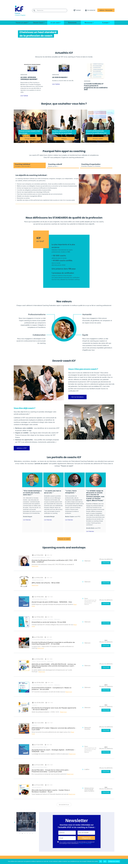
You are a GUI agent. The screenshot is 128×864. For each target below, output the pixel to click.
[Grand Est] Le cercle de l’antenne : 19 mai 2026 (49, 622)
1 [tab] (20, 833)
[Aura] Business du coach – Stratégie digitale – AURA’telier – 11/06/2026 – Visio (53, 750)
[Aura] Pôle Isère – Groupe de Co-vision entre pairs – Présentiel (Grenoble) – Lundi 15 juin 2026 (50, 770)
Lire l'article (24, 96)
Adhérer (64, 139)
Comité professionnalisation (38, 557)
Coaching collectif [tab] (63, 165)
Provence (34, 725)
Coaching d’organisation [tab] (96, 165)
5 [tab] (30, 833)
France (48, 557)
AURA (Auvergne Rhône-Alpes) (39, 599)
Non (105, 861)
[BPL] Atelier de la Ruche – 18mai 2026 (46, 583)
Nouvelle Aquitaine (41, 661)
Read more (35, 566)
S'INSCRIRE (105, 562)
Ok (100, 861)
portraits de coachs (64, 457)
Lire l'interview (27, 520)
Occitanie (34, 705)
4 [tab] (27, 833)
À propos (105, 22)
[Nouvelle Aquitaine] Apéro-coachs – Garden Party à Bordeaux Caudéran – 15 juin (51, 791)
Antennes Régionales (37, 619)
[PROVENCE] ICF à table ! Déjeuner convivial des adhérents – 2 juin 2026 (54, 729)
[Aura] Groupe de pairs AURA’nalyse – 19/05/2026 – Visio (52, 602)
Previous (14, 822)
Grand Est (50, 619)
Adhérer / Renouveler (105, 10)
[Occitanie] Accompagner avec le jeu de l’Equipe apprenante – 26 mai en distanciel (54, 708)
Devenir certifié (98, 139)
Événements (72, 22)
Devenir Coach (38, 22)
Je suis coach (55, 22)
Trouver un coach (21, 22)
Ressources (88, 22)
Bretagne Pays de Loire (37, 579)
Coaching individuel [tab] (29, 165)
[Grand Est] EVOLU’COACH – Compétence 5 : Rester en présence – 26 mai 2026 (51, 688)
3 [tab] (25, 833)
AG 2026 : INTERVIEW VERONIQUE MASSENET (28, 78)
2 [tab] (22, 833)
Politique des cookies (113, 861)
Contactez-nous (26, 858)
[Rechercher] (51, 10)
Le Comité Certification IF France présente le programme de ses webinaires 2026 (96, 87)
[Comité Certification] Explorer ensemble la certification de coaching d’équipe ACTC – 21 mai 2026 (53, 643)
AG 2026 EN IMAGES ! (60, 77)
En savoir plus (64, 804)
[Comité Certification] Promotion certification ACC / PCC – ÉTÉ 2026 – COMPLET (54, 561)
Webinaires (57, 619)
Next (38, 822)
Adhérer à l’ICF (22, 448)
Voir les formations (77, 397)
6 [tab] (32, 833)
